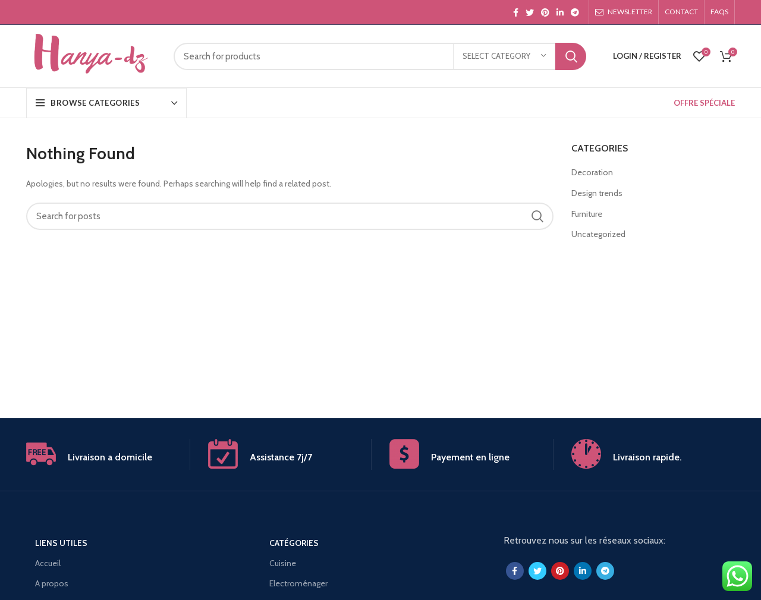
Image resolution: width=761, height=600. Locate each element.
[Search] (380, 56)
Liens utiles (61, 543)
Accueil (48, 563)
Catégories (294, 543)
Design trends (596, 193)
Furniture (586, 214)
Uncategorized (598, 234)
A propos (51, 583)
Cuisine (282, 563)
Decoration (592, 172)
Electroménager (298, 583)
